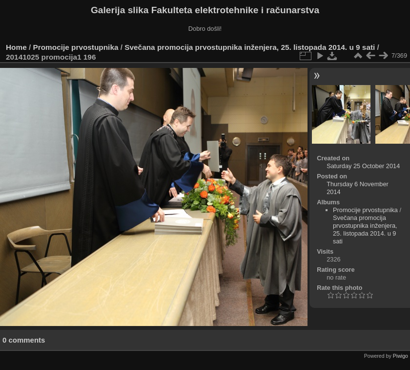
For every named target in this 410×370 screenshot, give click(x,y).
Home (16, 47)
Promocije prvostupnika (76, 47)
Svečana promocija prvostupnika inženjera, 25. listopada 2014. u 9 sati (249, 47)
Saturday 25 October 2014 (363, 166)
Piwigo (400, 356)
